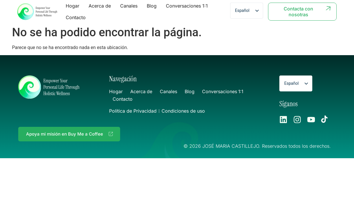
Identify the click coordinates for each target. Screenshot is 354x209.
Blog (152, 6)
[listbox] (246, 11)
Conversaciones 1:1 (187, 6)
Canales (128, 6)
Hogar (72, 6)
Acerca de (100, 6)
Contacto (76, 17)
